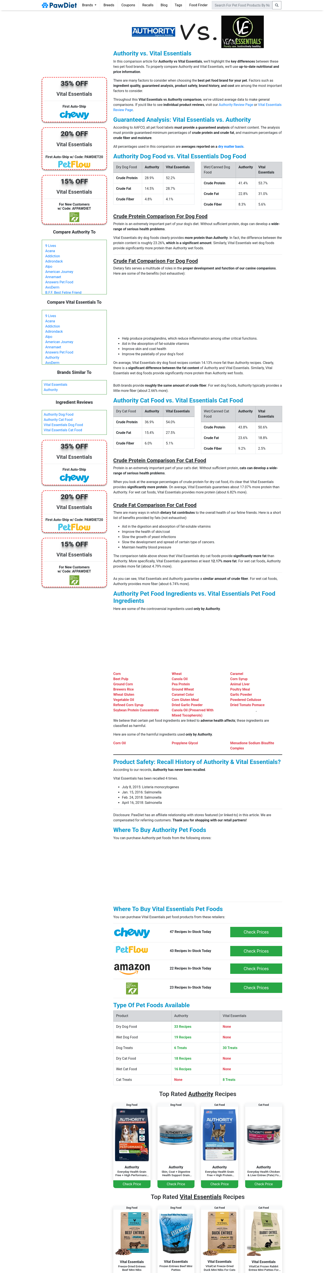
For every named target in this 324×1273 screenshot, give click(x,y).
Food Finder (198, 5)
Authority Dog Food (58, 414)
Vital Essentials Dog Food (63, 425)
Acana (50, 251)
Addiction (52, 256)
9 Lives (50, 246)
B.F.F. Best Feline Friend (63, 292)
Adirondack (54, 261)
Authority (52, 357)
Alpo (48, 266)
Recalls (147, 5)
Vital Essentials (55, 385)
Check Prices (256, 932)
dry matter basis (230, 146)
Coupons (128, 5)
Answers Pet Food (59, 282)
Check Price (132, 1184)
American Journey (59, 272)
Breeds (109, 5)
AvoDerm (52, 287)
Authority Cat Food (58, 420)
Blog (163, 5)
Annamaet (53, 277)
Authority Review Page (236, 105)
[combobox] (242, 5)
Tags (178, 5)
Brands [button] (88, 5)
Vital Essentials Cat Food (63, 430)
